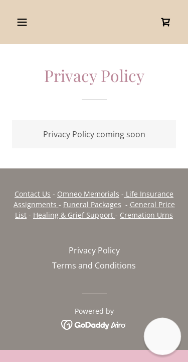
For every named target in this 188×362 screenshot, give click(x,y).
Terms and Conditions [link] (94, 265)
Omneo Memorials (88, 194)
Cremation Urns (146, 215)
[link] (166, 22)
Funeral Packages (92, 204)
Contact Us (33, 194)
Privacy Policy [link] (94, 250)
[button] (31, 22)
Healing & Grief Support (74, 215)
